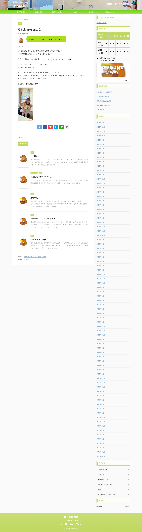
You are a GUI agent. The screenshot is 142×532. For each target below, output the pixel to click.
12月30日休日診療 (103, 96)
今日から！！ (101, 109)
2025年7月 (100, 149)
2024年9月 (100, 188)
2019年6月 (100, 443)
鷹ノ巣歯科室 (20, 6)
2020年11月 (101, 382)
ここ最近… (35, 156)
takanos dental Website (71, 521)
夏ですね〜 (35, 198)
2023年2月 (100, 265)
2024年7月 (100, 196)
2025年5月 (100, 157)
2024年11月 (101, 183)
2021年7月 (100, 348)
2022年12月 (101, 274)
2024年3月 (100, 214)
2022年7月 (100, 296)
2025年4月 (100, 162)
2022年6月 (100, 300)
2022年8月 (100, 291)
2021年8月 (100, 343)
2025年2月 (100, 170)
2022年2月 (100, 317)
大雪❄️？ (27, 259)
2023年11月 (101, 231)
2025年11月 (101, 131)
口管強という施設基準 (104, 92)
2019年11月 (101, 421)
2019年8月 (100, 434)
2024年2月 (100, 218)
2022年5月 (100, 304)
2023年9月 (100, 240)
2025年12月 (101, 127)
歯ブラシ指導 (21, 12)
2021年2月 (100, 369)
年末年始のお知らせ (103, 105)
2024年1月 (100, 222)
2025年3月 (100, 166)
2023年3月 (100, 261)
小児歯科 (74, 12)
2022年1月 (100, 322)
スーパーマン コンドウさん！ (43, 219)
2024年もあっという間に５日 (35, 257)
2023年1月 (100, 270)
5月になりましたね (38, 240)
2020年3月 (100, 404)
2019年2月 (100, 447)
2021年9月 (100, 339)
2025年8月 (100, 144)
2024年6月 (100, 201)
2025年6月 (100, 153)
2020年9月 (100, 391)
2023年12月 (101, 227)
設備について (56, 12)
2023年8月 (100, 244)
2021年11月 (101, 330)
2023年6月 (100, 253)
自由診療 (92, 12)
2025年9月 (100, 140)
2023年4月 (100, 257)
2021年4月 (100, 361)
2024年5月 (100, 205)
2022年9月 (100, 287)
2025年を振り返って (104, 101)
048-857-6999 (117, 4)
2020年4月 (100, 400)
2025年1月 (100, 175)
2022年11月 (101, 278)
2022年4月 (100, 309)
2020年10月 (101, 387)
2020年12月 (101, 378)
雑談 (21, 137)
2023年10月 (101, 235)
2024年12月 (101, 179)
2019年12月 (101, 417)
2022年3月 (100, 313)
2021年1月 (100, 374)
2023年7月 (100, 248)
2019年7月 (100, 439)
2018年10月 (101, 456)
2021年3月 (100, 365)
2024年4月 (100, 209)
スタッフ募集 (101, 23)
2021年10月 (101, 335)
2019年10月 (101, 426)
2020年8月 (100, 395)
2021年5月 (100, 356)
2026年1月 (100, 123)
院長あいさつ (110, 12)
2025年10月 (101, 136)
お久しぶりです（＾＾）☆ (41, 177)
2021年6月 (100, 352)
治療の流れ (38, 12)
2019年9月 (100, 430)
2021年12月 (101, 326)
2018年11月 (101, 452)
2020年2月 (100, 408)
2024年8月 (100, 192)
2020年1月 (100, 413)
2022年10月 (101, 283)
